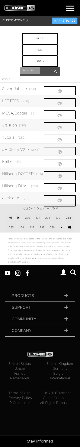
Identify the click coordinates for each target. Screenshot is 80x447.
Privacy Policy (20, 398)
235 (11, 227)
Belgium (60, 373)
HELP (40, 49)
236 (21, 227)
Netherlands (20, 378)
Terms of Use (19, 393)
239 (52, 227)
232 (47, 217)
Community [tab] (24, 319)
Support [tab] (21, 307)
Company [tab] (22, 330)
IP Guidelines (19, 403)
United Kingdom (60, 363)
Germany (60, 368)
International (60, 378)
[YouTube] (7, 273)
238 (42, 227)
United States (20, 363)
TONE (14, 20)
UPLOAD (40, 38)
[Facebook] (27, 273)
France (19, 373)
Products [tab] (23, 296)
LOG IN (40, 61)
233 (57, 217)
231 (37, 217)
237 (31, 227)
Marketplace (65, 20)
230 (27, 217)
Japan (20, 368)
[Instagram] (18, 273)
